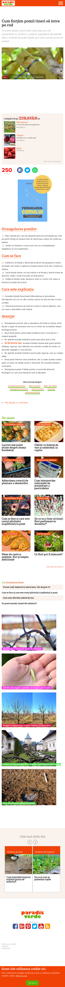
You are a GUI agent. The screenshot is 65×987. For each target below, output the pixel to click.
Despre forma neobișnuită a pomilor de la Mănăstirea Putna (31, 764)
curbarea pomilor (32, 392)
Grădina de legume (13, 460)
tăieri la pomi (34, 386)
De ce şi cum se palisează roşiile (42, 878)
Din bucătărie (43, 424)
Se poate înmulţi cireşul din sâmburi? (19, 603)
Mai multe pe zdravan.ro (52, 161)
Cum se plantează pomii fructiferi (19, 803)
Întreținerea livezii (13, 498)
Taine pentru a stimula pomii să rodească (22, 648)
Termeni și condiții (9, 944)
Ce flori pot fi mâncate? (48, 554)
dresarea (51, 389)
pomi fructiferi (38, 389)
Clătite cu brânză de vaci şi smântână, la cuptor (46, 447)
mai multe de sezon (54, 567)
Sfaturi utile (43, 498)
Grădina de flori (15, 852)
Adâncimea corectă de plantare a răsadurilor (15, 482)
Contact (5, 946)
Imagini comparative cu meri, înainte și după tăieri (27, 725)
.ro (29, 118)
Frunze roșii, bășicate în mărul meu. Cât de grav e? (26, 587)
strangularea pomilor (19, 389)
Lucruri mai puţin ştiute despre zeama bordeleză (14, 447)
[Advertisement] (32, 12)
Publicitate (6, 948)
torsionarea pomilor (16, 386)
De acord (32, 983)
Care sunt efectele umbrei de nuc (18, 598)
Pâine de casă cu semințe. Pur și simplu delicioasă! (15, 557)
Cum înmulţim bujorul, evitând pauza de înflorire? (18, 879)
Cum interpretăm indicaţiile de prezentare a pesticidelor (44, 484)
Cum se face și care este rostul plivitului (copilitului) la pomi (16, 521)
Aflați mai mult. (22, 976)
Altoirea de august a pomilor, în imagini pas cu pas (26, 687)
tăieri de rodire (50, 386)
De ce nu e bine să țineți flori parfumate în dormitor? (48, 521)
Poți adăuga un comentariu (16, 402)
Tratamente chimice (13, 424)
